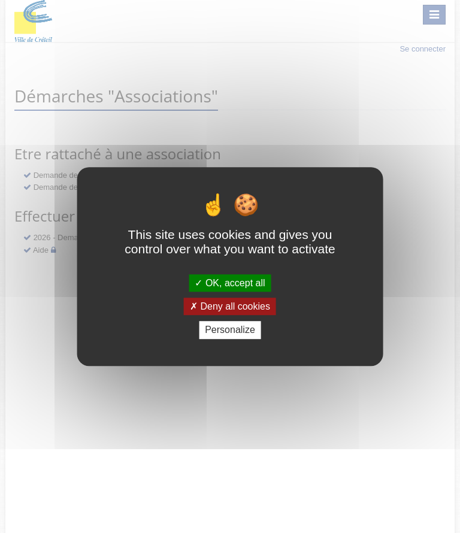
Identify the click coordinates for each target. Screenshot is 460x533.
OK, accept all (230, 283)
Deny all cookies (230, 306)
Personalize (230, 330)
